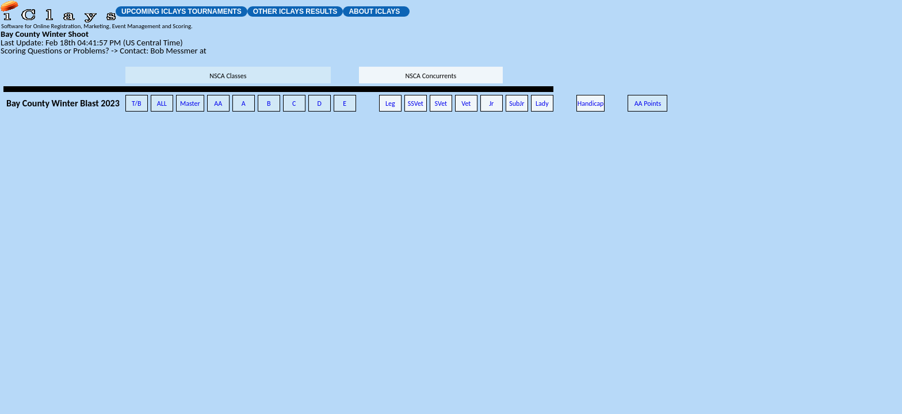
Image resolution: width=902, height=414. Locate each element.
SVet (441, 103)
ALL (162, 103)
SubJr (516, 103)
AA (218, 103)
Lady (542, 103)
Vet (466, 103)
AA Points (648, 103)
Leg (390, 103)
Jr (491, 103)
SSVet (415, 103)
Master (190, 103)
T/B (136, 103)
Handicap (591, 103)
